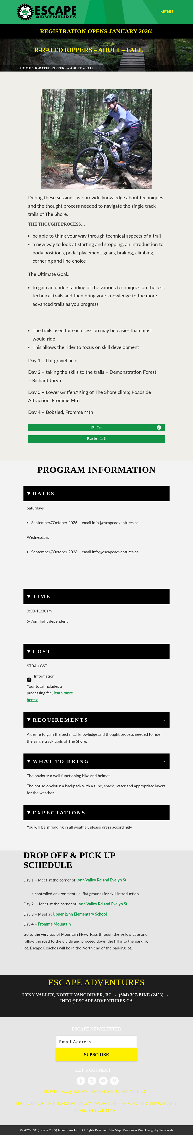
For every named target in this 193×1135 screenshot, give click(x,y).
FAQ (66, 1091)
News (81, 1091)
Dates (44, 493)
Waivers (102, 1091)
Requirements (60, 720)
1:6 (103, 438)
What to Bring (61, 761)
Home (51, 1091)
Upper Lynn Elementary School (80, 914)
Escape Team (75, 1103)
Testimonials (158, 1103)
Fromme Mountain (54, 924)
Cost (42, 651)
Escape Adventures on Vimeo (114, 1081)
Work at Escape (116, 1103)
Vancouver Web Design (138, 1130)
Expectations (59, 812)
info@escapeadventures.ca (96, 1000)
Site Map (115, 1130)
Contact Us (131, 1091)
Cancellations (95, 1110)
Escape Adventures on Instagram (92, 1081)
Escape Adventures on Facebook (81, 1081)
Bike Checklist (34, 1103)
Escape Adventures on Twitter (103, 1081)
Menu (165, 12)
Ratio (93, 438)
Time (42, 596)
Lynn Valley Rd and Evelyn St (101, 879)
